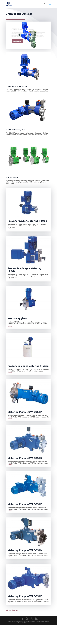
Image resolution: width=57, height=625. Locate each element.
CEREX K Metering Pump (16, 86)
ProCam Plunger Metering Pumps (27, 220)
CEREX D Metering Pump (23, 29)
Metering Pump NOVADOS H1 (25, 411)
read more (10, 229)
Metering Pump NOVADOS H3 (25, 504)
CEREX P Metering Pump (16, 130)
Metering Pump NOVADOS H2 (25, 457)
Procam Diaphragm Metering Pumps (24, 269)
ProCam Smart (12, 177)
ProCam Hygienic (18, 318)
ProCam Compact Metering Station (28, 365)
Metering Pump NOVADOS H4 (25, 550)
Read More (17, 41)
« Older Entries (12, 610)
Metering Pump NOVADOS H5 (25, 596)
